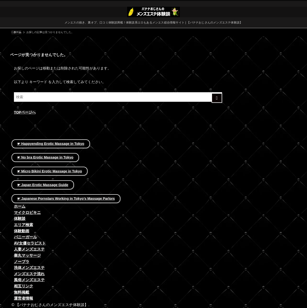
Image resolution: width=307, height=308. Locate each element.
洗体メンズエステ (29, 268)
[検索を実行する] (217, 98)
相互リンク (23, 286)
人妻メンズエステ (29, 249)
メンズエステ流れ (29, 274)
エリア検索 (23, 225)
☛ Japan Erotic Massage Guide (42, 185)
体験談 (19, 219)
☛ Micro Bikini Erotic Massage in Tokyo (49, 171)
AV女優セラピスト (30, 243)
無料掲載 (21, 292)
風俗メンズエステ (29, 280)
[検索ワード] (118, 97)
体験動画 (21, 231)
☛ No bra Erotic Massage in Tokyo (45, 157)
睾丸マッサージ (27, 255)
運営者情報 (23, 298)
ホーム (19, 206)
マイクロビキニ (27, 213)
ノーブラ (21, 262)
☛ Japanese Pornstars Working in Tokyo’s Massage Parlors (66, 198)
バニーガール (25, 237)
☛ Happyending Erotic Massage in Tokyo (50, 144)
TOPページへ (25, 112)
